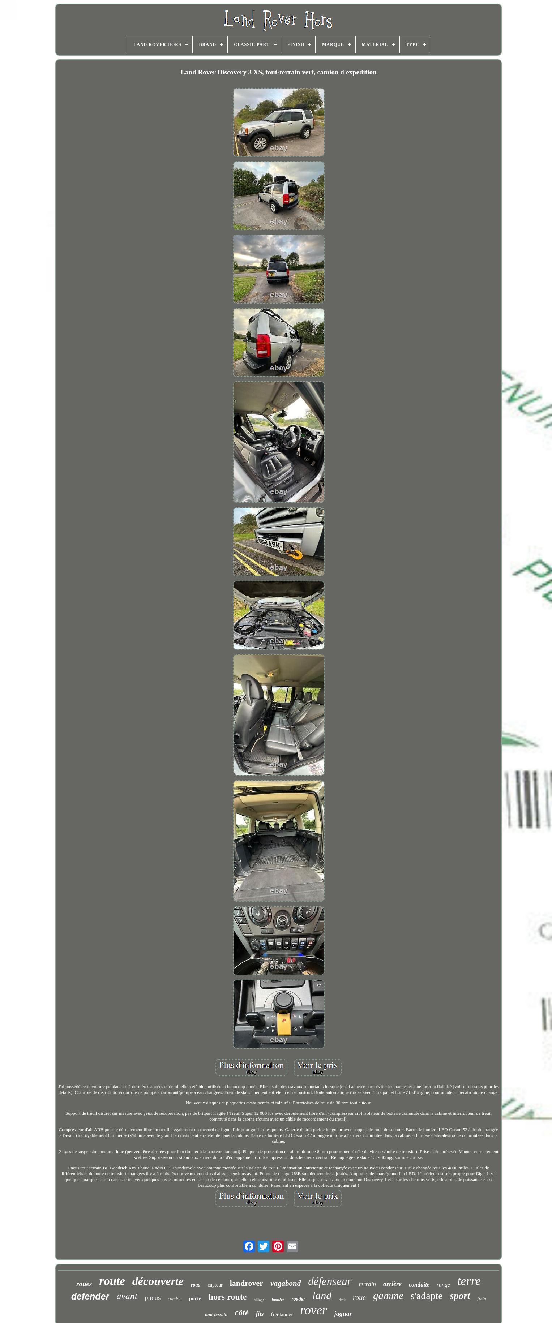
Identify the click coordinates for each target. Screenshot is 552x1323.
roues (84, 1284)
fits (260, 1313)
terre (469, 1281)
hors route (228, 1296)
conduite (419, 1284)
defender (90, 1296)
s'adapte (427, 1295)
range (443, 1284)
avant (126, 1296)
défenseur (330, 1281)
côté (241, 1312)
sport (460, 1295)
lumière (278, 1299)
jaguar (343, 1313)
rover (313, 1310)
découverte (158, 1281)
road (195, 1285)
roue (359, 1297)
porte (195, 1298)
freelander (282, 1314)
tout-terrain (216, 1314)
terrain (367, 1284)
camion (174, 1298)
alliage (259, 1299)
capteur (214, 1285)
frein (481, 1298)
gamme (388, 1295)
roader (298, 1299)
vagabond (285, 1283)
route (112, 1281)
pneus (153, 1297)
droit (342, 1300)
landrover (246, 1283)
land (321, 1295)
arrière (392, 1284)
